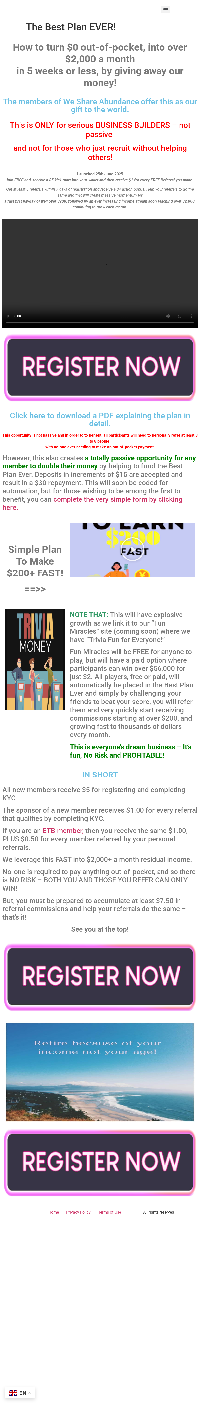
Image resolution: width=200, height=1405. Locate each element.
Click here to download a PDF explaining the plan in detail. (100, 419)
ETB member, (63, 831)
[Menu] (165, 9)
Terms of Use (109, 1212)
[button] (132, 550)
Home (53, 1212)
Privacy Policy (78, 1212)
